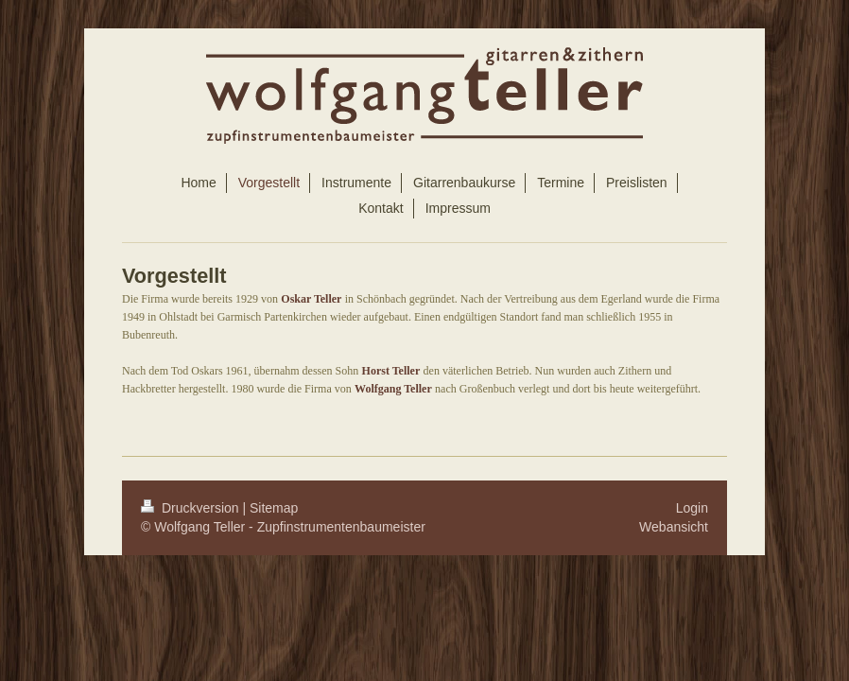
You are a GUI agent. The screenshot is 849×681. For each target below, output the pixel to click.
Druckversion (191, 507)
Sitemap (274, 507)
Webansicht (673, 526)
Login (692, 507)
